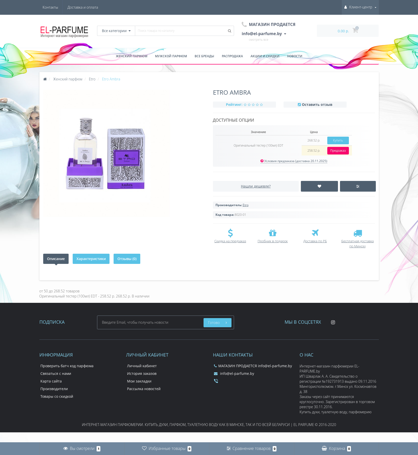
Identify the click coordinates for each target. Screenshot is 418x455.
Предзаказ (338, 150)
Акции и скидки (265, 56)
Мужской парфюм (171, 56)
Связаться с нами (55, 373)
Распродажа (232, 56)
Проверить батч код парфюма (67, 365)
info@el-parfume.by (234, 373)
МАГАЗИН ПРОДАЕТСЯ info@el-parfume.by (253, 365)
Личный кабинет (142, 365)
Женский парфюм (131, 56)
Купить (338, 140)
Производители (54, 388)
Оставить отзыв (317, 104)
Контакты (90, 7)
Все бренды (204, 56)
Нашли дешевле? (256, 186)
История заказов (142, 373)
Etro (246, 205)
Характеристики (91, 258)
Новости (294, 56)
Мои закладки (139, 381)
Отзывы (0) (126, 258)
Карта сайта (51, 381)
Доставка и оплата (58, 7)
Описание (56, 258)
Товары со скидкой (56, 396)
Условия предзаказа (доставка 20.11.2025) (293, 161)
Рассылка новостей (144, 388)
